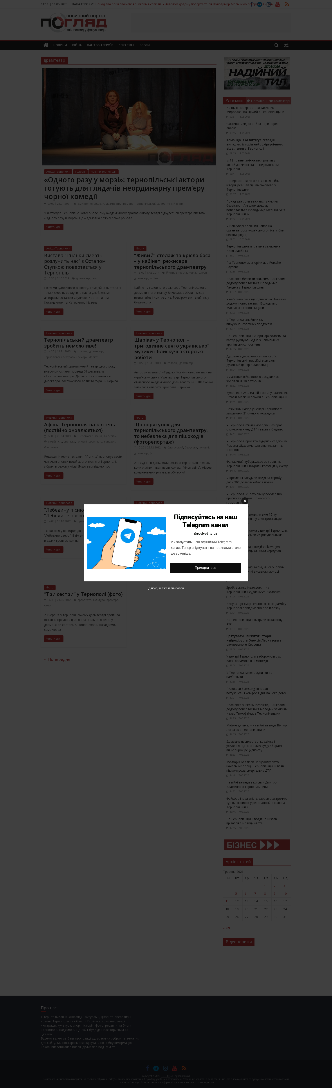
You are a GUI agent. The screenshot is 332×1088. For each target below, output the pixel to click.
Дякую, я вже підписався (166, 588)
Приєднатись (205, 568)
